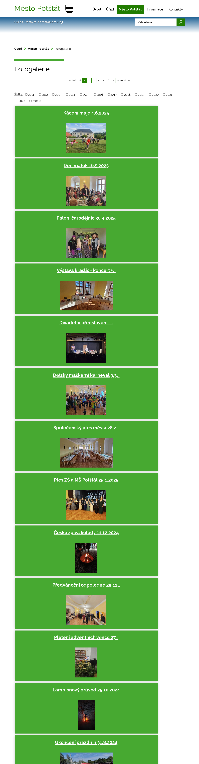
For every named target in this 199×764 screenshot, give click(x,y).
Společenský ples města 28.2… (42, 225)
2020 (155, 94)
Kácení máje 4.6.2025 (42, 113)
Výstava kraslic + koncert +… (42, 170)
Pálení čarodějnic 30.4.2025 (154, 115)
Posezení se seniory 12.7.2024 (98, 335)
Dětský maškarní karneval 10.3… (154, 390)
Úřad (110, 9)
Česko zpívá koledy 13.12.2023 (154, 445)
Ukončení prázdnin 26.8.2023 (42, 555)
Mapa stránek (37, 732)
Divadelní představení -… (98, 170)
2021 (169, 94)
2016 (100, 94)
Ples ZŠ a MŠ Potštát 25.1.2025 (98, 225)
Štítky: (18, 94)
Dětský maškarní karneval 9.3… (154, 170)
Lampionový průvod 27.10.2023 (154, 500)
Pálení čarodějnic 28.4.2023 (98, 610)
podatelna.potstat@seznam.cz (92, 757)
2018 (127, 94)
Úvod (96, 9)
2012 (45, 94)
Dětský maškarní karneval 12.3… (154, 610)
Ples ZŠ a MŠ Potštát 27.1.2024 (98, 445)
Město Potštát (130, 9)
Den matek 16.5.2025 (98, 113)
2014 (72, 94)
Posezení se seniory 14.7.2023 (98, 555)
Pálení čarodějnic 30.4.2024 (42, 390)
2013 (58, 94)
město (36, 101)
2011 (31, 94)
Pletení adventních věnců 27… (98, 280)
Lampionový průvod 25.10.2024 (154, 280)
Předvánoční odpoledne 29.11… (42, 280)
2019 (141, 94)
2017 (113, 94)
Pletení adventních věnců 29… (42, 500)
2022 (22, 101)
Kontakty (175, 9)
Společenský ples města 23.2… (42, 445)
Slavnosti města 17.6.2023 (154, 555)
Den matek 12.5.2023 (42, 607)
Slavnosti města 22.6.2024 (154, 335)
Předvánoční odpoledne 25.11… (98, 500)
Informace (155, 9)
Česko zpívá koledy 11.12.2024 (154, 225)
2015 (86, 94)
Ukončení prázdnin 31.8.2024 (42, 335)
